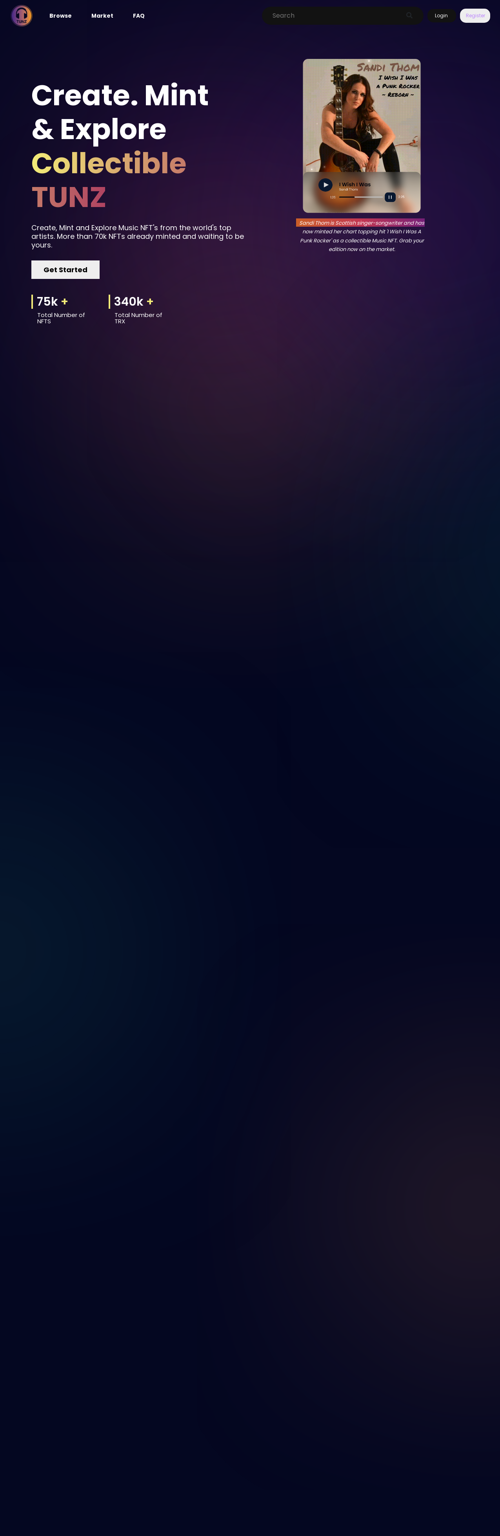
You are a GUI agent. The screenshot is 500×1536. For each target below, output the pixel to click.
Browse (60, 16)
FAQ (139, 16)
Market (102, 16)
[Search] (334, 15)
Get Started (65, 270)
